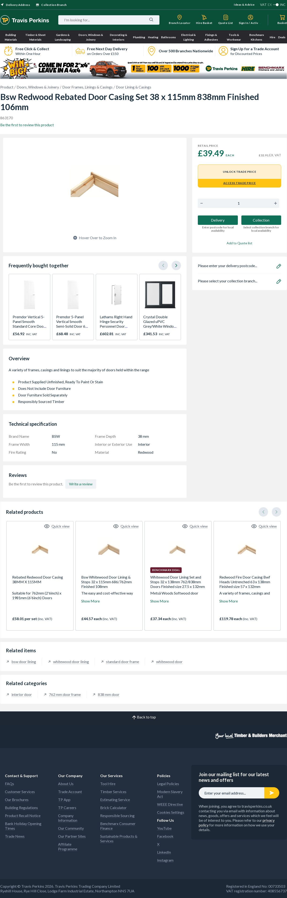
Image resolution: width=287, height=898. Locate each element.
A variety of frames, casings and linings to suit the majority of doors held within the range (95, 372)
